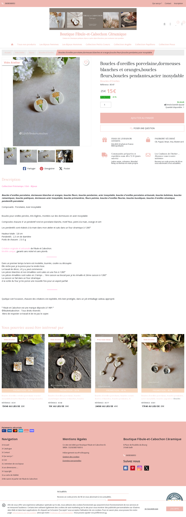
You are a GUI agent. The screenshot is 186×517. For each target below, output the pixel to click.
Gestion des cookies (71, 457)
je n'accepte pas (151, 509)
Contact (168, 3)
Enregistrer (47, 168)
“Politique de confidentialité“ (61, 512)
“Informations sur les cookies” (24, 512)
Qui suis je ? (7, 456)
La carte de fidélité (10, 475)
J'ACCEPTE (175, 509)
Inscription (178, 3)
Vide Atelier (20, 52)
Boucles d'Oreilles (46, 52)
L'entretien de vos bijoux (13, 464)
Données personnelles (72, 460)
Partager (29, 168)
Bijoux (31, 52)
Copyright (6, 471)
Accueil (7, 52)
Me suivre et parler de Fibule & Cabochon (19, 479)
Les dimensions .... (10, 467)
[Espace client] (170, 24)
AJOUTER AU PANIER (142, 118)
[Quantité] (105, 105)
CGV (4, 460)
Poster (64, 168)
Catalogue (7, 448)
